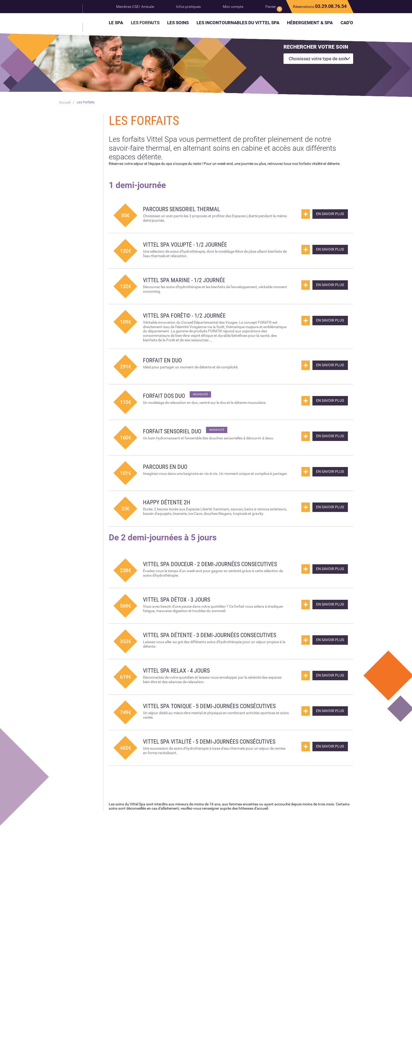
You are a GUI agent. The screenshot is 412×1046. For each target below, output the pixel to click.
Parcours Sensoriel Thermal (185, 209)
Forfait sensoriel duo (175, 431)
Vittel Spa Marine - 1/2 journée (188, 280)
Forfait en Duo (164, 360)
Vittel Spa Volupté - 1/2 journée (189, 244)
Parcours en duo (167, 467)
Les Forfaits (86, 102)
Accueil (64, 102)
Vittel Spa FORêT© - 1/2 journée (188, 315)
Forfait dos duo (166, 396)
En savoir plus (327, 214)
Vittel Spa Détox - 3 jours (180, 605)
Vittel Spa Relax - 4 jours (180, 681)
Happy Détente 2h (169, 502)
